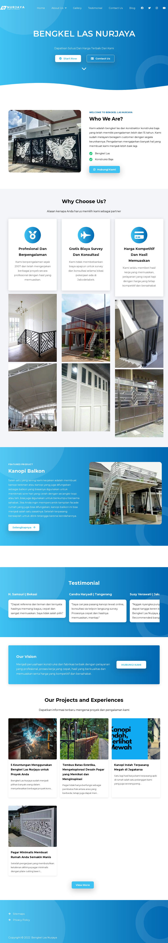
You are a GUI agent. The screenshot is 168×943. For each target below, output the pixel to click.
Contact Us (100, 58)
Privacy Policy (21, 919)
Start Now (68, 58)
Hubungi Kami (104, 169)
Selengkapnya (23, 527)
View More (83, 885)
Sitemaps (19, 913)
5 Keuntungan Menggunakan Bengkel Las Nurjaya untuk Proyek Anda (31, 769)
